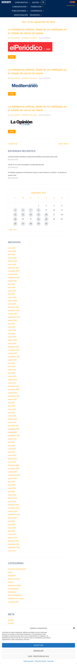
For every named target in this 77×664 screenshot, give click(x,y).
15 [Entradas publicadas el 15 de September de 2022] (38, 215)
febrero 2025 (12, 301)
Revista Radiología (14, 595)
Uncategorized (13, 602)
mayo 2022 (12, 409)
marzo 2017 (12, 551)
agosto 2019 (12, 518)
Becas (10, 572)
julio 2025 (11, 284)
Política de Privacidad (40, 661)
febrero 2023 (12, 380)
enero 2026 (12, 264)
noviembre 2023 (13, 350)
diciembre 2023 (13, 347)
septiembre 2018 (14, 547)
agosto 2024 (12, 320)
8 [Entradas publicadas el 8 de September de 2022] (38, 210)
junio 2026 (11, 248)
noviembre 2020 (13, 468)
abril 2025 (11, 294)
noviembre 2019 (13, 508)
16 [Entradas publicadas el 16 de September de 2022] (46, 215)
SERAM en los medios (30, 38)
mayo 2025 (12, 291)
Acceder (11, 623)
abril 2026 (11, 254)
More (12, 57)
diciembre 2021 (13, 426)
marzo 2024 (12, 337)
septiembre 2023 (14, 356)
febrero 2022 (12, 419)
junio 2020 (11, 485)
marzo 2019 (12, 534)
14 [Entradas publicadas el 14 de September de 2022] (31, 215)
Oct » (15, 230)
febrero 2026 (12, 261)
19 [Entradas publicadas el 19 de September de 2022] (15, 219)
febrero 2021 (12, 459)
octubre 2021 (12, 432)
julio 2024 (11, 324)
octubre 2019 (12, 511)
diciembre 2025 (13, 268)
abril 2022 (11, 412)
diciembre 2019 (13, 505)
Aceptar (38, 645)
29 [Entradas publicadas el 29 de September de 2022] (38, 224)
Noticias (11, 582)
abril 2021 (11, 452)
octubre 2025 (12, 274)
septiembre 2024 (14, 317)
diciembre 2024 (13, 307)
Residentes (12, 592)
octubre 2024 (12, 314)
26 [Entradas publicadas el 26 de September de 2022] (15, 224)
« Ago (10, 230)
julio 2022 (11, 403)
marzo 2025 (12, 297)
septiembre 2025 (14, 277)
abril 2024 (11, 333)
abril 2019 (11, 531)
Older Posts (13, 144)
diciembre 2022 (13, 386)
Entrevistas (12, 575)
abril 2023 (11, 373)
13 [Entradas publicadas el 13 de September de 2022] (23, 215)
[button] (74, 628)
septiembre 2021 (14, 435)
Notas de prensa (14, 579)
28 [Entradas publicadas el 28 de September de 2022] (31, 224)
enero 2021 (12, 462)
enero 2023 (12, 383)
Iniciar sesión (70, 5)
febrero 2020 (12, 498)
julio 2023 (11, 363)
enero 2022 (12, 422)
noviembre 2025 (13, 271)
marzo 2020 (12, 495)
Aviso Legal (50, 661)
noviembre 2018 (13, 544)
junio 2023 (11, 366)
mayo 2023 (12, 370)
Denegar (38, 651)
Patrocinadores (13, 589)
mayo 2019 (12, 528)
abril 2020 (11, 491)
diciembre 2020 (13, 465)
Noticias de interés (14, 585)
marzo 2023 (12, 376)
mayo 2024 (12, 330)
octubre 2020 (12, 472)
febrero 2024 (12, 340)
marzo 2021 (12, 455)
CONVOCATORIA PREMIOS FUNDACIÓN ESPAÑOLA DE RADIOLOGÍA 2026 (32, 157)
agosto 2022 (12, 399)
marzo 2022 (12, 416)
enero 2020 (12, 501)
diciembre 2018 (13, 541)
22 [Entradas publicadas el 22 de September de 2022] (38, 219)
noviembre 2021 (13, 429)
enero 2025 (12, 304)
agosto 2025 (12, 281)
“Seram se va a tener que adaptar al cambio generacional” (26, 164)
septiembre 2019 (14, 514)
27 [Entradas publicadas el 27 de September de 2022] (23, 224)
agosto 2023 (12, 360)
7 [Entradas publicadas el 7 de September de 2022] (30, 210)
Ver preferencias (38, 656)
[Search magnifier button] (43, 2)
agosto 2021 (12, 439)
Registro (11, 620)
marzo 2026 (12, 258)
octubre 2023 (12, 353)
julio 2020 (11, 482)
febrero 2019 (12, 538)
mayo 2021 (12, 449)
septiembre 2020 (14, 475)
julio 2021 (11, 442)
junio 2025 (11, 287)
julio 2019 (11, 521)
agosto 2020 (12, 478)
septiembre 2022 (14, 396)
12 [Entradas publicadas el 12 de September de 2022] (15, 215)
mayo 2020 (12, 488)
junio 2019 (11, 524)
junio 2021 (11, 445)
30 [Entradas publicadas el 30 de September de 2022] (46, 224)
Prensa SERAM (15, 38)
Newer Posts (64, 144)
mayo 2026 (12, 251)
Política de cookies (29, 661)
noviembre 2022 (13, 389)
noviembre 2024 (13, 310)
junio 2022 (11, 406)
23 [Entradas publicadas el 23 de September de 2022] (46, 219)
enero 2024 (12, 343)
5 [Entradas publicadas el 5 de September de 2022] (15, 210)
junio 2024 (11, 327)
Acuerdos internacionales (17, 569)
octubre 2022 (12, 393)
